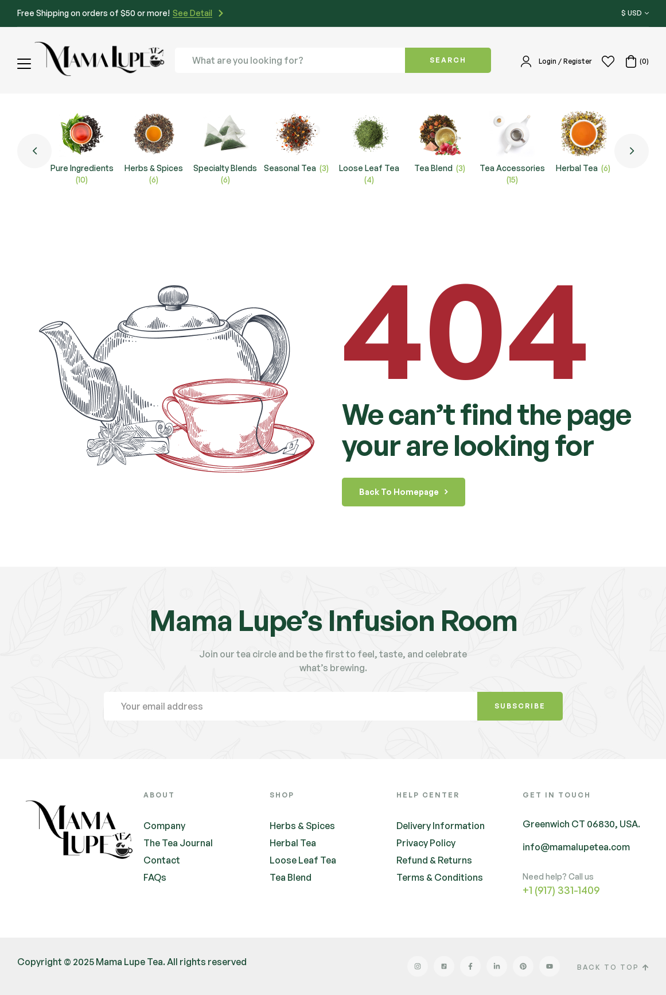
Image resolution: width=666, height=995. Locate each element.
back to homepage (403, 492)
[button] (25, 64)
